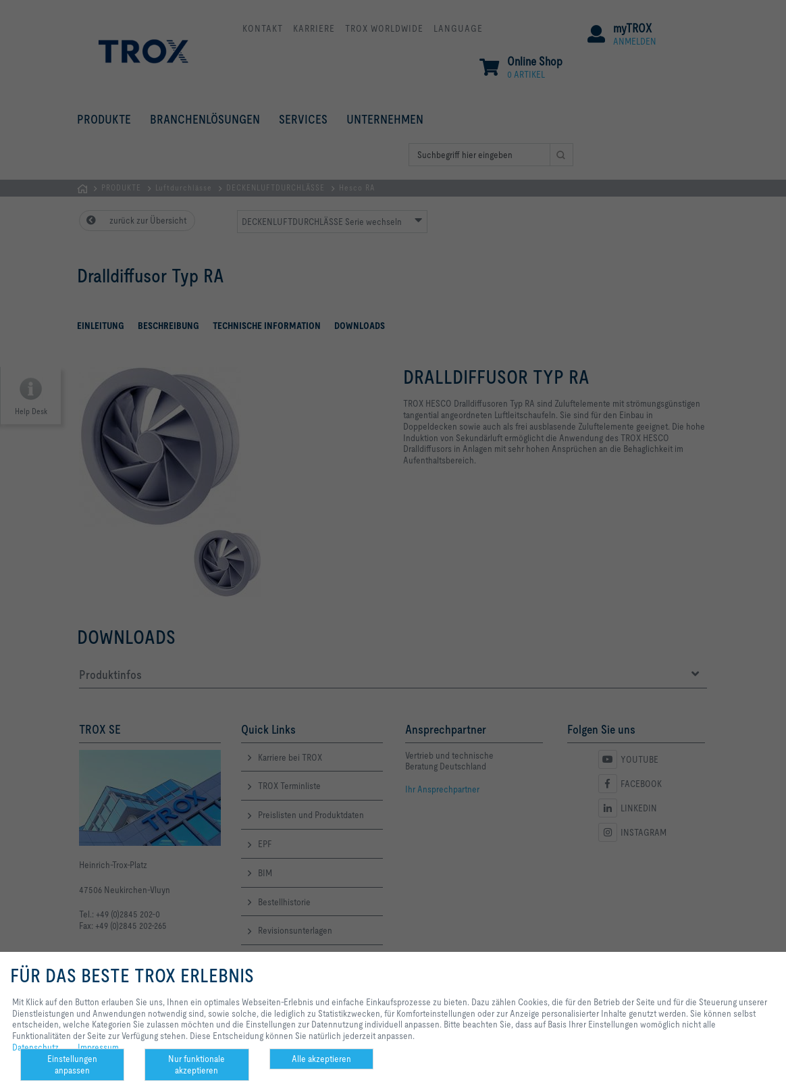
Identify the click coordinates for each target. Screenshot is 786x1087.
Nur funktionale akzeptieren (196, 1064)
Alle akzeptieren (321, 1058)
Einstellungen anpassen (72, 1064)
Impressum (98, 1047)
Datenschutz (35, 1047)
